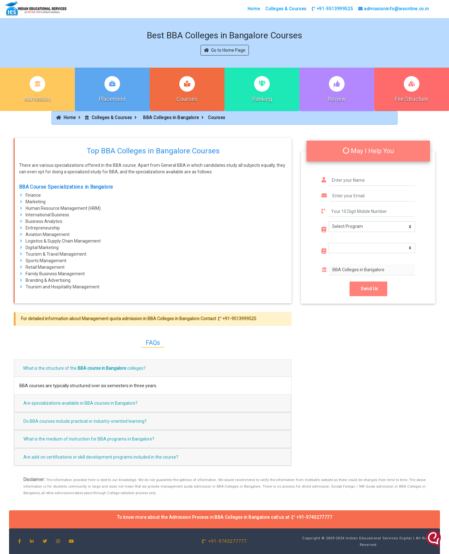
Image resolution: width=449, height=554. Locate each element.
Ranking (262, 99)
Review (337, 99)
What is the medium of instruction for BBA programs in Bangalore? (88, 438)
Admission (37, 99)
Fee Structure (411, 99)
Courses (187, 99)
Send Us (368, 288)
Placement (112, 99)
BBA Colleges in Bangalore (171, 117)
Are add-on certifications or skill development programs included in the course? (100, 457)
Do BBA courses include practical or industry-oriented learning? (85, 421)
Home (254, 8)
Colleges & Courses (286, 8)
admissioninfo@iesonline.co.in (393, 8)
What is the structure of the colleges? (84, 368)
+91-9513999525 (332, 8)
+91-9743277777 (312, 517)
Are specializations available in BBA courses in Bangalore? (80, 403)
